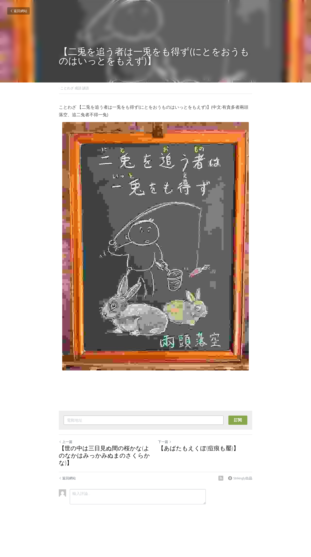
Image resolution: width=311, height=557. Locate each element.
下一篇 (165, 442)
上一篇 (65, 442)
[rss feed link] (220, 478)
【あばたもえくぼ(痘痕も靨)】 (198, 448)
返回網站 (18, 11)
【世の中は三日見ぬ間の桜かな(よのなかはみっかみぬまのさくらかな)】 (104, 456)
